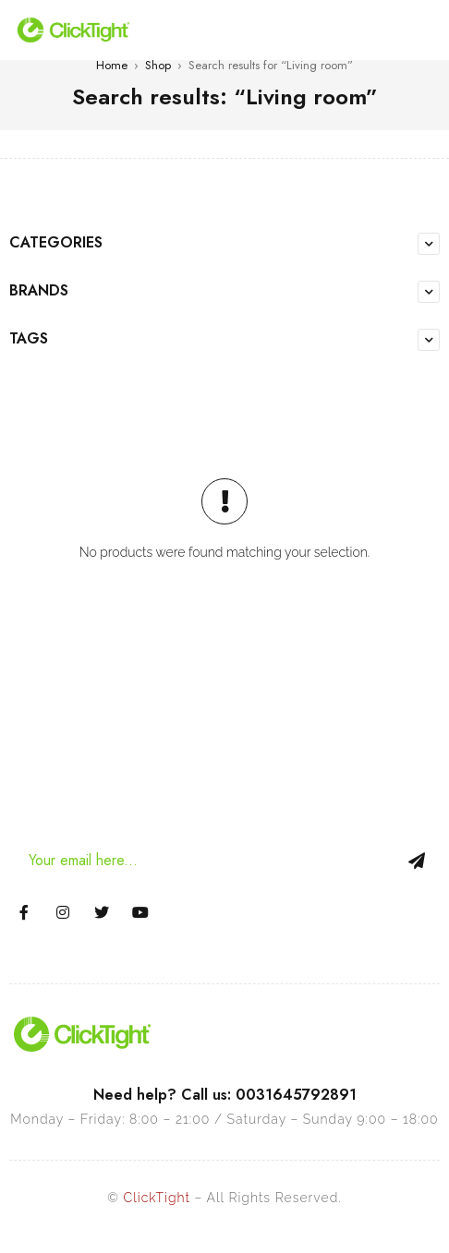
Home (111, 65)
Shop (158, 65)
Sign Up (416, 860)
